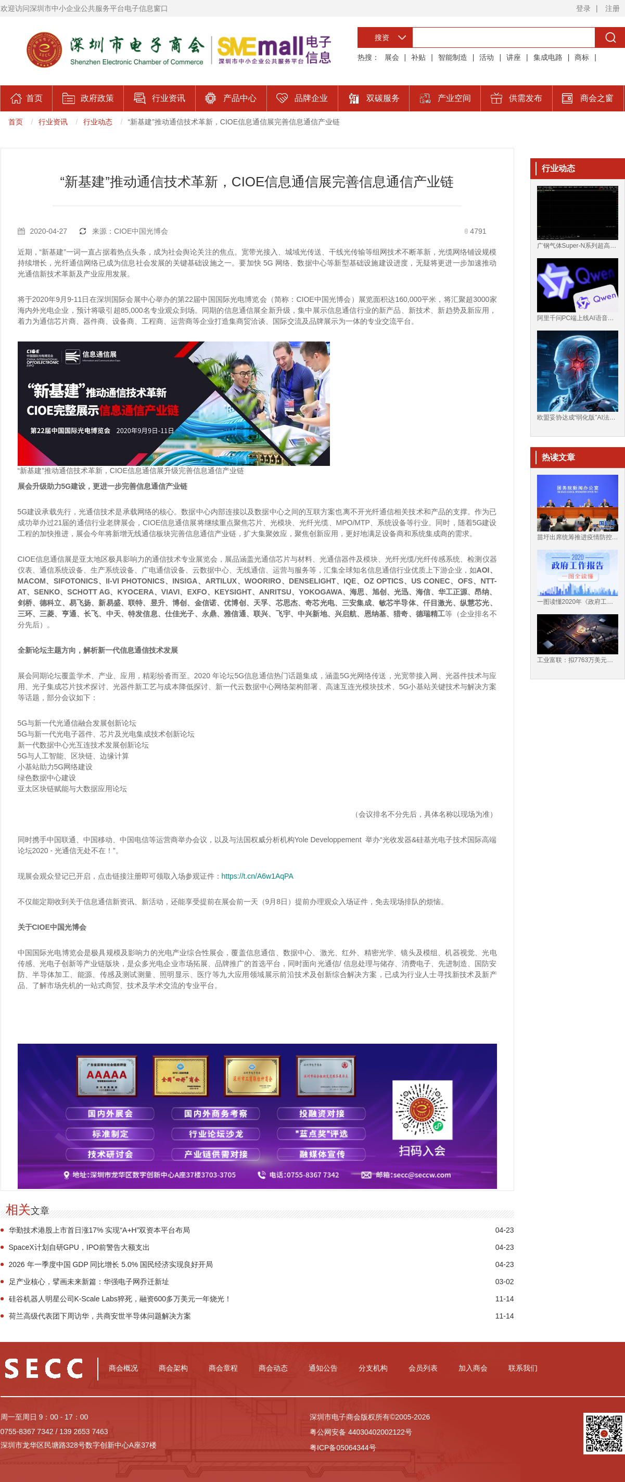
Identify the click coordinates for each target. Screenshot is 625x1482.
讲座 (513, 57)
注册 (612, 8)
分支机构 (373, 1368)
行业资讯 (53, 122)
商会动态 (273, 1368)
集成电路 (548, 57)
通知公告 (323, 1368)
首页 (15, 122)
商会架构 (173, 1368)
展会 (392, 57)
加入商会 (473, 1368)
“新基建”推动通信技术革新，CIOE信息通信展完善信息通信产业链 (234, 122)
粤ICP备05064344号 (343, 1447)
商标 (582, 57)
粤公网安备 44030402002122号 (361, 1432)
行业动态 (97, 122)
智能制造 (452, 57)
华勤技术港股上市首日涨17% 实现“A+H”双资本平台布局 (99, 1230)
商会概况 (123, 1368)
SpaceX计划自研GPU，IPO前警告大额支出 (79, 1247)
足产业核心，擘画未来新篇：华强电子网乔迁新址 (89, 1281)
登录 (583, 8)
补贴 (418, 57)
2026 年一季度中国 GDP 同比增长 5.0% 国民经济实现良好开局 (111, 1264)
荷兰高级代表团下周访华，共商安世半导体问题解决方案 (100, 1316)
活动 (486, 57)
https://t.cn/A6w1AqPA (258, 876)
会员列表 (423, 1368)
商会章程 (223, 1368)
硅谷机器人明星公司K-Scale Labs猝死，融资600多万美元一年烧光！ (120, 1299)
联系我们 (523, 1368)
